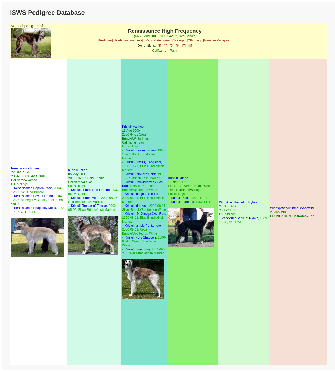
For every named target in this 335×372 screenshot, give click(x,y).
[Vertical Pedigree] (157, 40)
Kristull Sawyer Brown (140, 150)
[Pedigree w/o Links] (128, 40)
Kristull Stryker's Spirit (140, 174)
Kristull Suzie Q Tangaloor (143, 162)
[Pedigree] (105, 40)
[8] (190, 45)
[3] (159, 45)
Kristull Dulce (180, 198)
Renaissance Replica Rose (33, 188)
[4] (165, 45)
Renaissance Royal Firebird (33, 196)
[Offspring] (194, 40)
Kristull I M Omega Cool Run (145, 214)
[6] (177, 45)
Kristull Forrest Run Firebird (90, 190)
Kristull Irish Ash (136, 206)
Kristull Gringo (178, 178)
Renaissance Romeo (25, 168)
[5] (171, 45)
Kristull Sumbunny (137, 249)
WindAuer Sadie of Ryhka (240, 218)
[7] (184, 45)
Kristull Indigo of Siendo (141, 194)
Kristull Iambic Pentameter (143, 225)
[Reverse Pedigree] (216, 40)
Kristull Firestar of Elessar (89, 206)
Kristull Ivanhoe (133, 126)
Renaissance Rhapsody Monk (35, 208)
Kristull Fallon (77, 170)
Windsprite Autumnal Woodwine (292, 208)
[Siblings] (178, 40)
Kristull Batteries (182, 202)
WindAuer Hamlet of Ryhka (238, 202)
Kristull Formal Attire (85, 198)
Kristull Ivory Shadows (140, 237)
